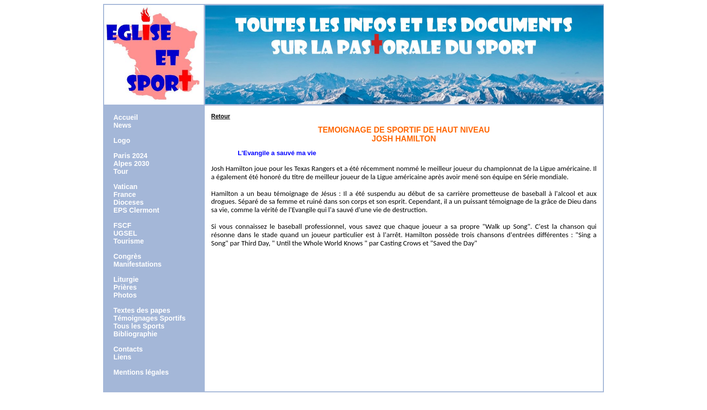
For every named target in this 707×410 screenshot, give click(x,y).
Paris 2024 (130, 156)
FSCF (122, 225)
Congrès (127, 256)
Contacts (128, 349)
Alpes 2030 (131, 163)
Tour (120, 171)
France (124, 194)
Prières (124, 287)
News (122, 125)
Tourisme (128, 241)
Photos (124, 295)
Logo (121, 140)
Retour (220, 116)
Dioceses (128, 202)
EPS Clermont (136, 210)
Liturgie (125, 279)
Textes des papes (141, 310)
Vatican (125, 187)
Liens (122, 357)
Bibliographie (135, 334)
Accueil (125, 117)
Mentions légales (141, 372)
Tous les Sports (138, 326)
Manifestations (137, 264)
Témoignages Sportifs (149, 318)
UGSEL (125, 233)
